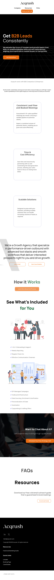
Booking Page (7, 562)
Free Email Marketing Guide (11, 550)
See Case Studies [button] (36, 264)
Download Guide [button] (44, 501)
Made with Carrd (9, 574)
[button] (27, 11)
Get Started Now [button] (11, 57)
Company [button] (17, 8)
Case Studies (6, 564)
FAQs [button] (38, 8)
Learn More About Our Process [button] (27, 289)
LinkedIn (5, 559)
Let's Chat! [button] (17, 264)
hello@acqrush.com (8, 539)
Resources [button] (28, 8)
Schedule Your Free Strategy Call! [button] (40, 441)
